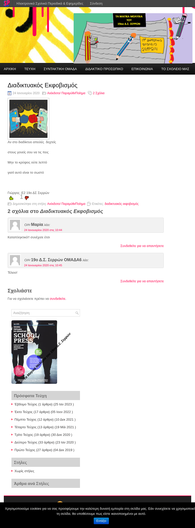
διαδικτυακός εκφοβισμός (122, 204)
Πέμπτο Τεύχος (25, 419)
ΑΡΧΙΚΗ (10, 69)
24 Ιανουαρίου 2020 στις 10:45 (43, 265)
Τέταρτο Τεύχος (25, 427)
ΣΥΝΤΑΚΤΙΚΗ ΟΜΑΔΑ (60, 69)
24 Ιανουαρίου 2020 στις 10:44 (43, 230)
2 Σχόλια (98, 93)
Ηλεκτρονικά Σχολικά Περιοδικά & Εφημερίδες (50, 3)
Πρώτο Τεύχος (24, 450)
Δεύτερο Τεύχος (25, 442)
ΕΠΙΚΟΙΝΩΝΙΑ (142, 69)
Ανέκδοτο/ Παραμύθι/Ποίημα (66, 93)
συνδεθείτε (58, 299)
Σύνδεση (96, 3)
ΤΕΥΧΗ (29, 69)
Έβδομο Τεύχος (25, 404)
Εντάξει (101, 521)
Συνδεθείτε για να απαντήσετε (142, 246)
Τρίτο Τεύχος (23, 435)
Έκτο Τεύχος (23, 412)
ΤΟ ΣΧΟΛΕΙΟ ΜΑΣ (175, 69)
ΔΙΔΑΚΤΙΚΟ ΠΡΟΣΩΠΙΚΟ (104, 69)
